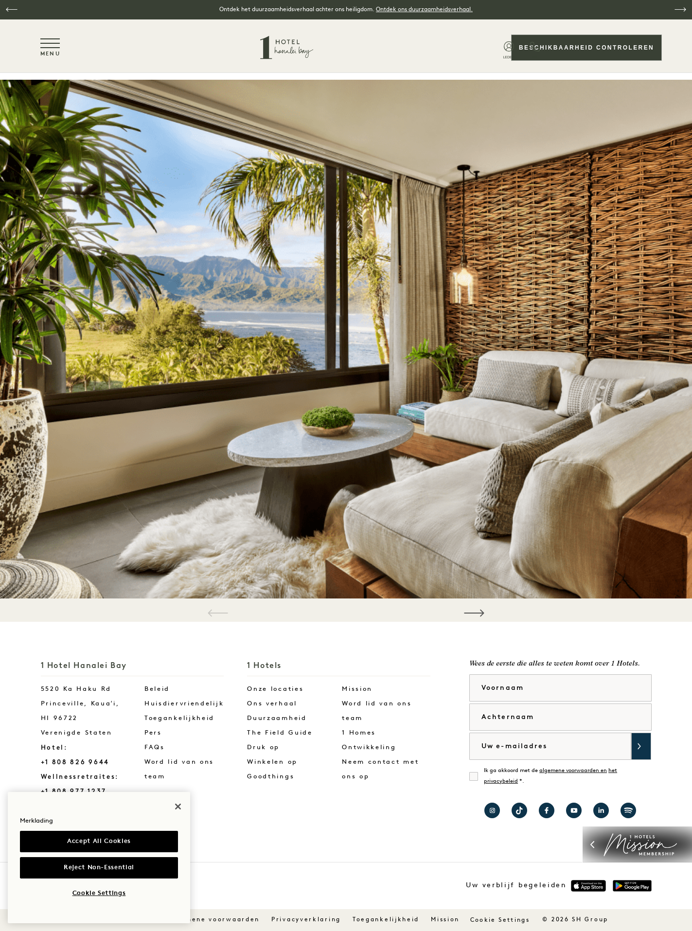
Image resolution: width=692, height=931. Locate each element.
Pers (153, 733)
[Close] (178, 806)
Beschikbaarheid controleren (585, 47)
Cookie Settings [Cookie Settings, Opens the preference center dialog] (99, 893)
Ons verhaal (272, 704)
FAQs (154, 747)
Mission (357, 689)
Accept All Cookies (99, 841)
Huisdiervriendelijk (184, 704)
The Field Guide (280, 733)
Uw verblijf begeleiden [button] (516, 885)
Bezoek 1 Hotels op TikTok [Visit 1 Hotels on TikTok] (519, 810)
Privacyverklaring (306, 920)
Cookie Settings (501, 920)
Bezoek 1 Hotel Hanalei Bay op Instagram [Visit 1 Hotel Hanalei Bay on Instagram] (492, 810)
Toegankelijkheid (179, 718)
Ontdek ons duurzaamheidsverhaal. (424, 10)
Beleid (157, 689)
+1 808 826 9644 (75, 762)
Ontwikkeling (369, 747)
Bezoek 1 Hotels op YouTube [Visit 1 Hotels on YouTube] (574, 810)
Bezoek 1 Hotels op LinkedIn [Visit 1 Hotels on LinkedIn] (601, 810)
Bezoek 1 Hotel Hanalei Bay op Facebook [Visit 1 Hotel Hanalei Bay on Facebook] (546, 810)
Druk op (263, 747)
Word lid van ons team (179, 769)
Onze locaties (275, 689)
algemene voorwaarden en (573, 770)
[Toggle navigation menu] (51, 47)
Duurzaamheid (276, 718)
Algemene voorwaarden (214, 920)
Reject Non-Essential (99, 867)
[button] (12, 9)
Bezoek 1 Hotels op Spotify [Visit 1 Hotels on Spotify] (628, 810)
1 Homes (359, 733)
